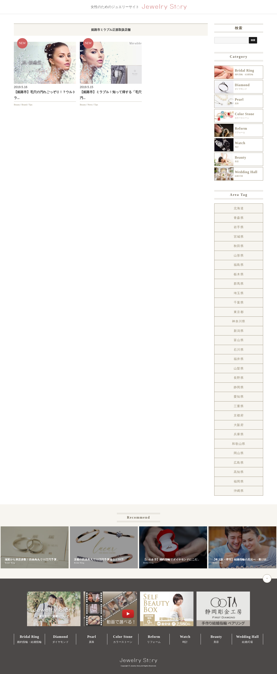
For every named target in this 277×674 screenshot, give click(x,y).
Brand (24, 104)
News (90, 104)
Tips (30, 104)
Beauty (17, 104)
